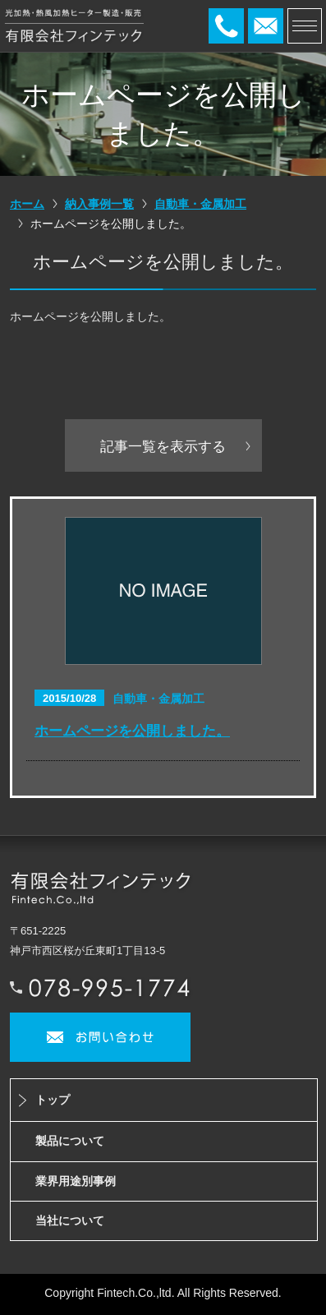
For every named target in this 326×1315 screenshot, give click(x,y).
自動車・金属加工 (200, 203)
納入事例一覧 (99, 203)
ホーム (27, 203)
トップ (52, 1099)
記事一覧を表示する (163, 446)
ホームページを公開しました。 (132, 730)
